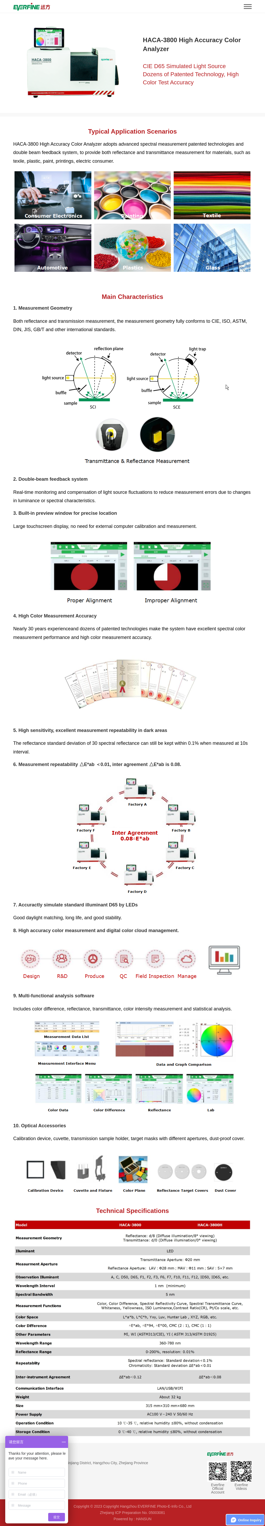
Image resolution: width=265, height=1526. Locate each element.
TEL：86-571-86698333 (33, 1472)
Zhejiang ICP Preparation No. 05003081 (132, 1512)
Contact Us (23, 1453)
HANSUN (143, 1519)
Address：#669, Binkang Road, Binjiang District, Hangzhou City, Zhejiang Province (80, 1463)
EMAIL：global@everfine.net (37, 1482)
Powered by (123, 1519)
